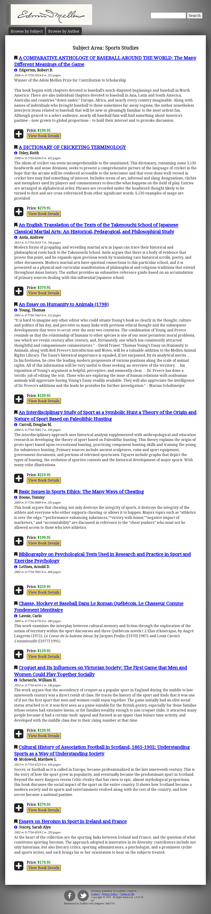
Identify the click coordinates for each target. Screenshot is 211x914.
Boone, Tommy (29, 497)
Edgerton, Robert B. (33, 70)
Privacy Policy (110, 894)
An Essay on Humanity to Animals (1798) (64, 304)
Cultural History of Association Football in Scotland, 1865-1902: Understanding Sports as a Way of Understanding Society (102, 750)
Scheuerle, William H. (35, 680)
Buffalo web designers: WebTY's (97, 903)
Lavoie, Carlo (28, 615)
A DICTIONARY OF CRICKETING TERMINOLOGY (72, 147)
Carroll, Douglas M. (33, 424)
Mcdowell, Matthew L (35, 759)
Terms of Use (127, 894)
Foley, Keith (26, 152)
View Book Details (43, 135)
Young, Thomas (29, 310)
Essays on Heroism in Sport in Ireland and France (73, 821)
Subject (27, 31)
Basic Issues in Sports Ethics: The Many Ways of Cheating (81, 491)
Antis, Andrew (29, 237)
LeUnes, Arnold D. (32, 566)
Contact (95, 894)
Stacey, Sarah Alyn (32, 827)
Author (64, 31)
